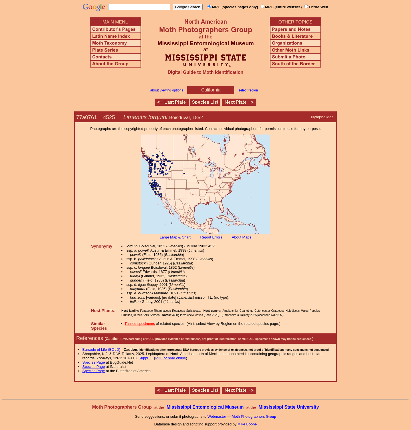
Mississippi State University (289, 407)
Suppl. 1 (145, 358)
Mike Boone (247, 424)
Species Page (93, 362)
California (211, 89)
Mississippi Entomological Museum (204, 407)
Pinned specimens (140, 323)
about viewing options (166, 90)
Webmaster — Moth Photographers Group (241, 416)
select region (248, 90)
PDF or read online (170, 358)
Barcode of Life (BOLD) (101, 349)
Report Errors (211, 237)
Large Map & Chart (175, 237)
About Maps (241, 237)
